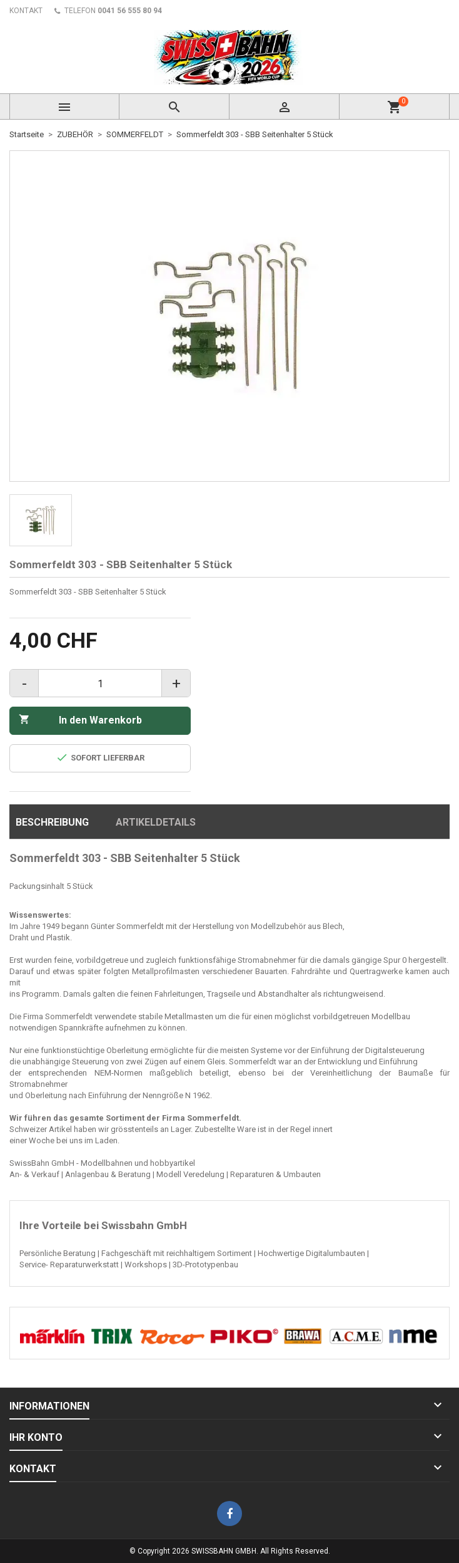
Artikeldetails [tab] (156, 822)
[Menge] (100, 684)
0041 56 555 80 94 (130, 10)
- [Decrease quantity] (24, 683)
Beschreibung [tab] (52, 822)
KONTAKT (26, 10)
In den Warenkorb (80, 720)
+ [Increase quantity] (176, 683)
